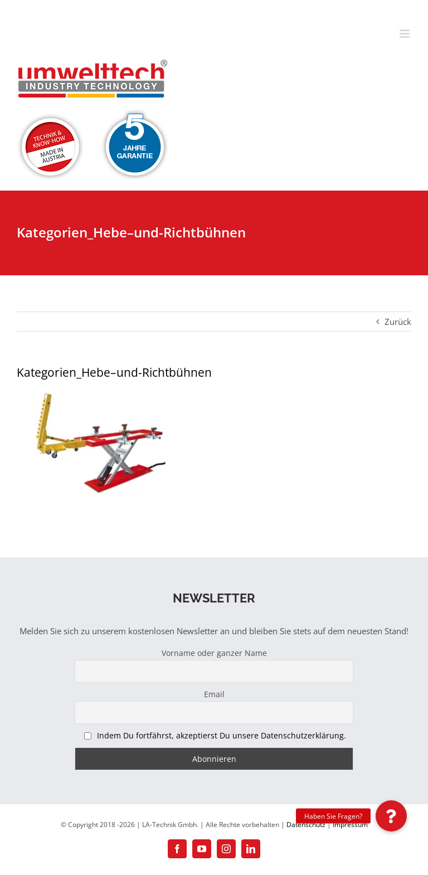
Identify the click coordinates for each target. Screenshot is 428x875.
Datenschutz (305, 824)
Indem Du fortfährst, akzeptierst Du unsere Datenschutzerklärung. (221, 735)
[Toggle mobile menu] (405, 34)
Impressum (350, 824)
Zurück (398, 321)
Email (214, 694)
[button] (391, 816)
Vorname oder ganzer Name (214, 653)
